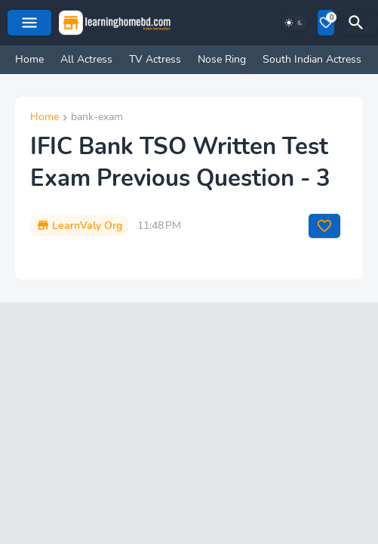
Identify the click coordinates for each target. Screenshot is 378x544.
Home (29, 59)
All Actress (86, 59)
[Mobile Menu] (29, 23)
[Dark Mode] (294, 22)
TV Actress (155, 59)
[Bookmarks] (326, 23)
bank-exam (97, 118)
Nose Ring (222, 59)
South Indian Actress (312, 59)
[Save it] (324, 226)
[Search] (358, 23)
